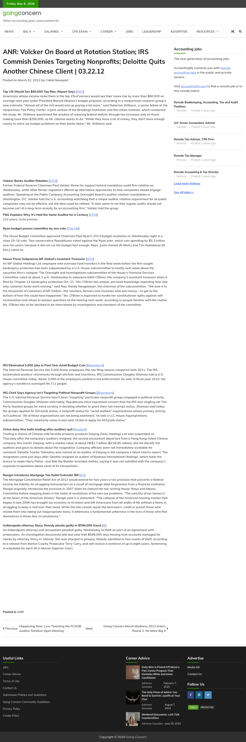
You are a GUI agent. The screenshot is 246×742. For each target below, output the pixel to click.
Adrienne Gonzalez (152, 723)
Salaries (51, 31)
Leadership (151, 31)
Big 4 (27, 31)
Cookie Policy (11, 715)
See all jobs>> (184, 192)
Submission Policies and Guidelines (24, 695)
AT (82, 475)
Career (107, 31)
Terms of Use (11, 681)
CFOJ (53, 181)
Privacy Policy (11, 709)
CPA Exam (80, 31)
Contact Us (10, 688)
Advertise (178, 31)
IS (104, 525)
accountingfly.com (194, 86)
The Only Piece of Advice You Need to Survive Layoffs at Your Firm (161, 696)
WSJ (80, 91)
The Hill (73, 228)
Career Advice (12, 674)
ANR (20, 612)
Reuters (79, 429)
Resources (206, 31)
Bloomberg (95, 365)
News (9, 31)
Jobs (129, 31)
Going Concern (136, 737)
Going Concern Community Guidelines (26, 702)
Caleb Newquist (57, 80)
